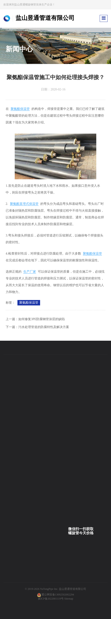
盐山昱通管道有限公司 (72, 589)
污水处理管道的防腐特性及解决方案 (43, 327)
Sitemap (68, 598)
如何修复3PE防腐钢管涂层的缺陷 (41, 319)
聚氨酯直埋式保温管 (24, 204)
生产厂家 (29, 271)
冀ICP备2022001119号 (51, 598)
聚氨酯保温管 (20, 109)
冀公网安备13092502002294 (57, 594)
